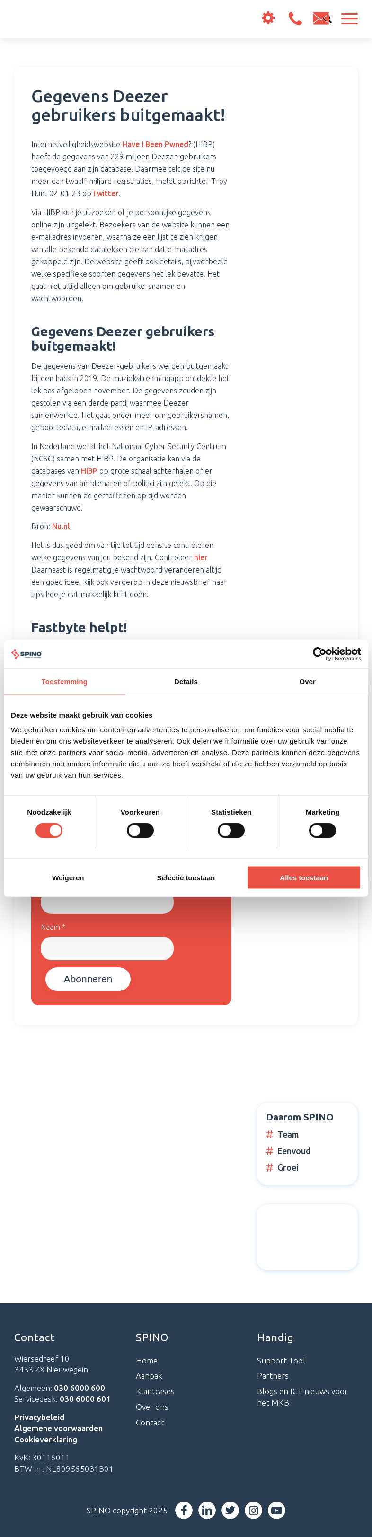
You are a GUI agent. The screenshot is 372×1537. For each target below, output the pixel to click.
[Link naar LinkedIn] (207, 1510)
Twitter (105, 193)
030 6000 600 (295, 18)
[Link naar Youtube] (276, 1510)
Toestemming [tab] (65, 681)
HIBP (89, 471)
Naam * (53, 927)
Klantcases (155, 1391)
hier (200, 557)
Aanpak (149, 1375)
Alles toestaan (304, 878)
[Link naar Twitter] (230, 1510)
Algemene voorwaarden (58, 1428)
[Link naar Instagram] (253, 1510)
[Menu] (345, 19)
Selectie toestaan (186, 878)
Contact (150, 1422)
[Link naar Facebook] (184, 1510)
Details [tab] (186, 681)
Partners (273, 1375)
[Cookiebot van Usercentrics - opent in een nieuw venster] (319, 654)
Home (147, 1360)
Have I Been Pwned (155, 144)
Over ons (152, 1406)
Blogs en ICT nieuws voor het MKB (302, 1397)
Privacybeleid (39, 1417)
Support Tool (281, 1360)
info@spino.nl (321, 18)
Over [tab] (307, 681)
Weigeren (68, 878)
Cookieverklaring (45, 1439)
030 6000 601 (85, 1398)
